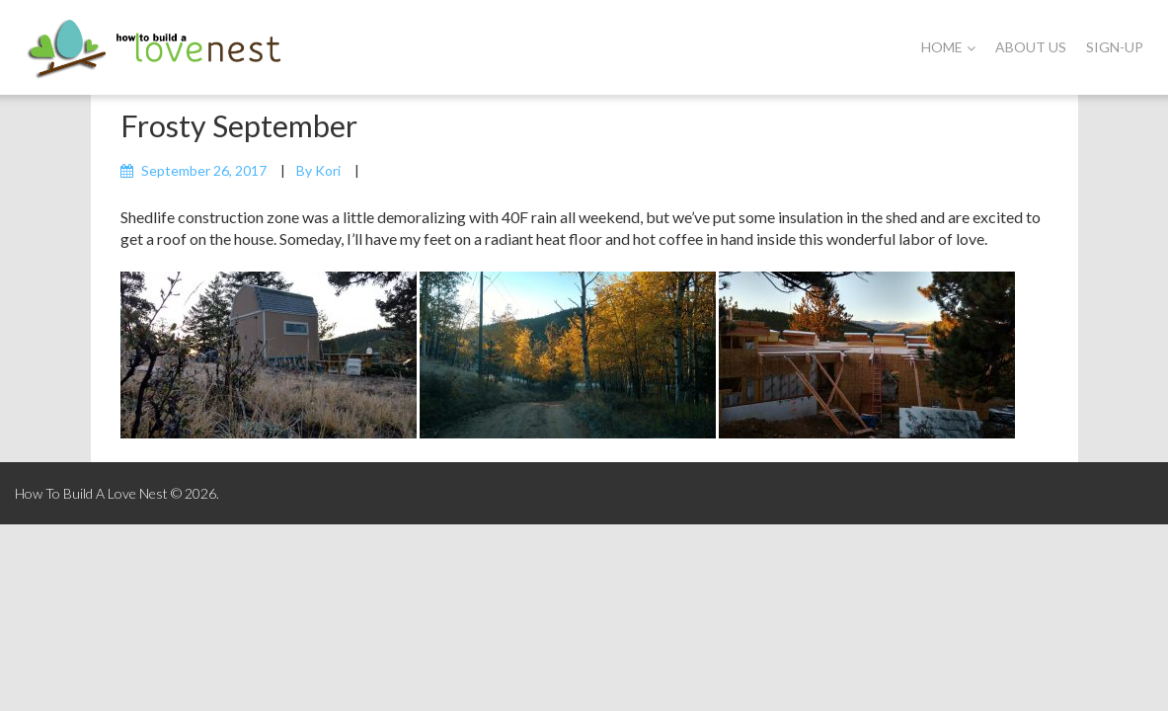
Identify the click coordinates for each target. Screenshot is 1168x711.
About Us (1030, 47)
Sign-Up (1114, 47)
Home (948, 47)
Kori (328, 170)
